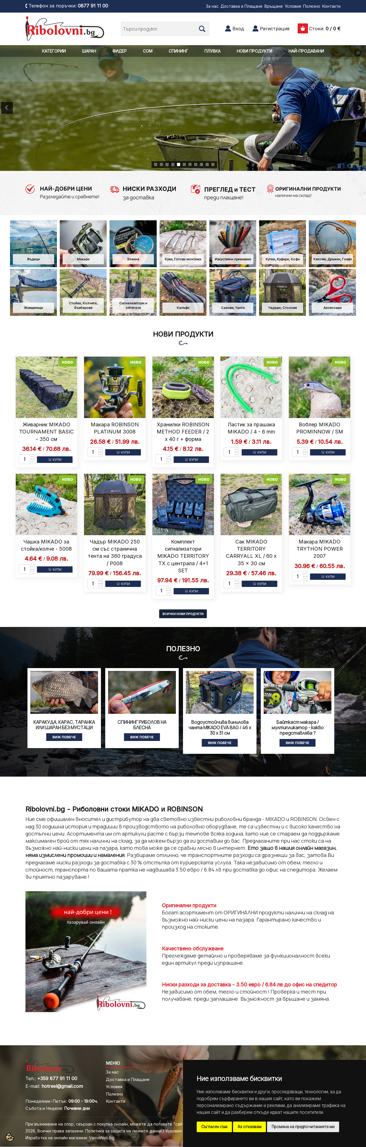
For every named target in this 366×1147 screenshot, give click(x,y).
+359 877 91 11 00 (57, 1078)
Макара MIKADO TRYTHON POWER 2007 (320, 549)
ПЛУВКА (212, 51)
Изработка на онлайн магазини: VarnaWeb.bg (69, 1137)
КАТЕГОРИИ (54, 51)
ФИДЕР (119, 51)
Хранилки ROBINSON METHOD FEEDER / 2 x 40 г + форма (183, 431)
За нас (212, 6)
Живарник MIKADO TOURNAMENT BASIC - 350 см (46, 431)
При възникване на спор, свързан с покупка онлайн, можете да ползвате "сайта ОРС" (111, 1124)
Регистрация (274, 28)
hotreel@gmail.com (62, 1086)
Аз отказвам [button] (249, 1126)
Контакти (331, 6)
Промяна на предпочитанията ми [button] (303, 1126)
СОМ (147, 51)
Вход (238, 28)
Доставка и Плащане (241, 6)
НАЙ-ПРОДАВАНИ (306, 51)
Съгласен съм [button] (214, 1126)
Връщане (273, 6)
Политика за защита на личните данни (123, 1130)
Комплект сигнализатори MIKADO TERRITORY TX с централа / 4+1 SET (183, 556)
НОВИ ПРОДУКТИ (254, 51)
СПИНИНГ (178, 51)
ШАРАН (89, 51)
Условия (293, 6)
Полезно (311, 6)
